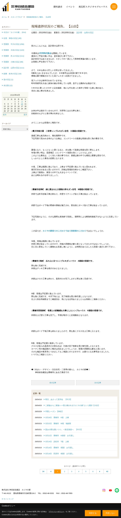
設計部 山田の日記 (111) (14, 68)
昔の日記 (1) (8, 80)
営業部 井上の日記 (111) (14, 56)
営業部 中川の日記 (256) (14, 44)
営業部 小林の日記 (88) (13, 62)
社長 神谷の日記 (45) (12, 38)
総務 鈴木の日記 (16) (12, 74)
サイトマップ (8, 499)
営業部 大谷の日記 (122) (14, 50)
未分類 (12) (8, 85)
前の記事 (53, 383)
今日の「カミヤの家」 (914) (15, 32)
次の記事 (97, 383)
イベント (70, 6)
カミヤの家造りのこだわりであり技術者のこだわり (64, 231)
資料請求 (57, 6)
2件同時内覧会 (45, 53)
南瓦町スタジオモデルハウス (93, 6)
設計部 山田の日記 (84, 33)
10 (22, 104)
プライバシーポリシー (56, 511)
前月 (4, 115)
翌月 (25, 115)
